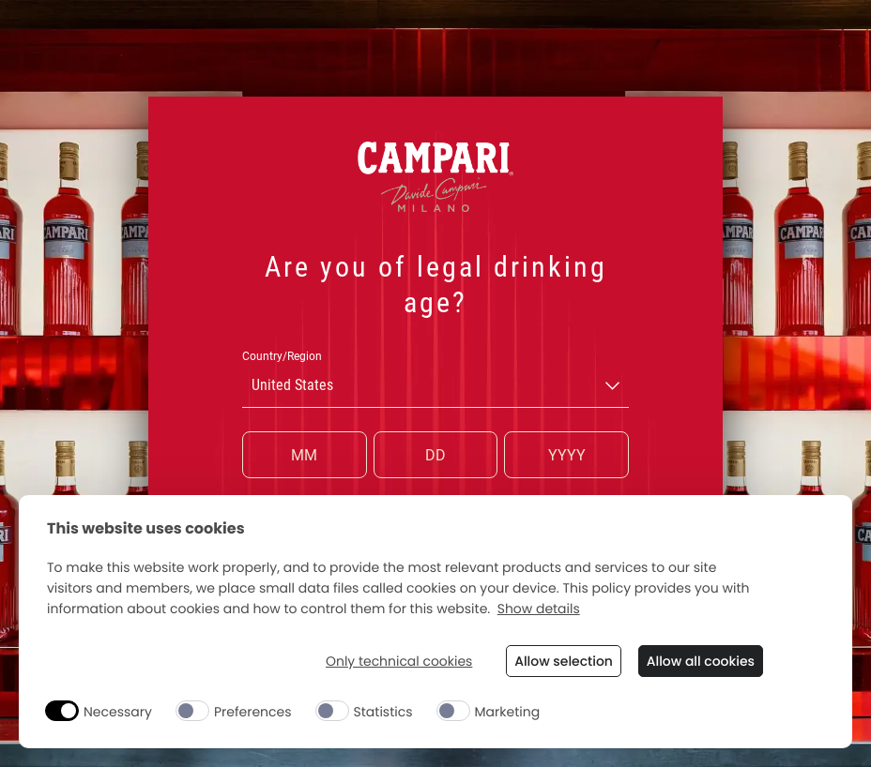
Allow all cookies (700, 661)
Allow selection (562, 661)
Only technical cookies (397, 661)
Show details (538, 609)
